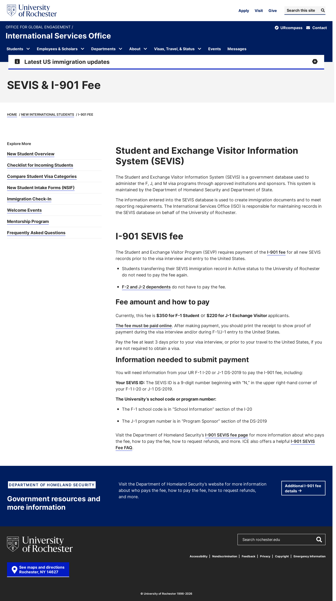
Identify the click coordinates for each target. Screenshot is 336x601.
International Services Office (58, 35)
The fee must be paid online (144, 325)
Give (272, 10)
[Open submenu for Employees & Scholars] (83, 49)
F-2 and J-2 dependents (146, 287)
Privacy (265, 556)
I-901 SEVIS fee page (226, 435)
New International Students (47, 114)
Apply (243, 10)
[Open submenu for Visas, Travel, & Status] (200, 49)
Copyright (282, 556)
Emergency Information (309, 556)
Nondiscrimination (224, 556)
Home (12, 114)
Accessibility (199, 556)
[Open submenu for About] (145, 49)
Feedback (248, 556)
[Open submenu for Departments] (121, 49)
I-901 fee (276, 252)
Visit (259, 10)
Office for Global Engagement (39, 27)
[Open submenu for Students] (28, 49)
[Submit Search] (322, 10)
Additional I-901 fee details (303, 488)
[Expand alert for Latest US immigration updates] (166, 62)
